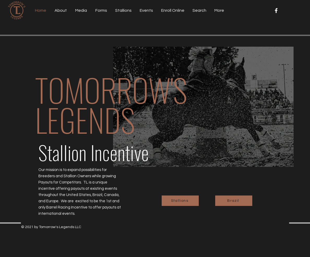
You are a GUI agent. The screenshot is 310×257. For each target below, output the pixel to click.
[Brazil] (233, 200)
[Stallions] (180, 200)
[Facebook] (276, 10)
